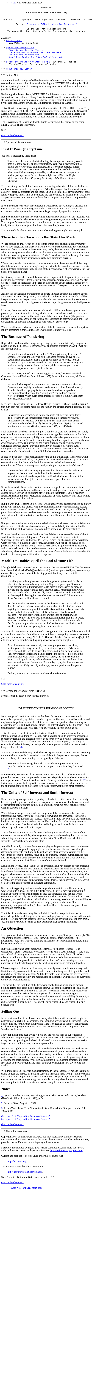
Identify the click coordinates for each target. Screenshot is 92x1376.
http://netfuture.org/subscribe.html (25, 1185)
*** (3, 88)
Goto (13, 2)
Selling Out (10, 1025)
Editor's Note (14, 47)
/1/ (21, 760)
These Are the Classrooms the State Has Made (38, 250)
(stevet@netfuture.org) (63, 27)
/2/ (9, 782)
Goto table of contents (12, 148)
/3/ (84, 793)
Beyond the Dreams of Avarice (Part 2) (29, 73)
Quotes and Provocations (20, 56)
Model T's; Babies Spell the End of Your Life (37, 573)
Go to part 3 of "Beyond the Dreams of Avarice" (25, 1132)
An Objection (12, 941)
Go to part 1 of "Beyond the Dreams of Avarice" (25, 1129)
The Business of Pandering (22, 349)
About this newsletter (19, 81)
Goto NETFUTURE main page (26, 1201)
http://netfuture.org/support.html (66, 1163)
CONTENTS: (6, 44)
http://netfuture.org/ (17, 1174)
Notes (5, 1102)
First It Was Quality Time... (23, 162)
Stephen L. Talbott (38, 27)
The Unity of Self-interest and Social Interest (37, 806)
